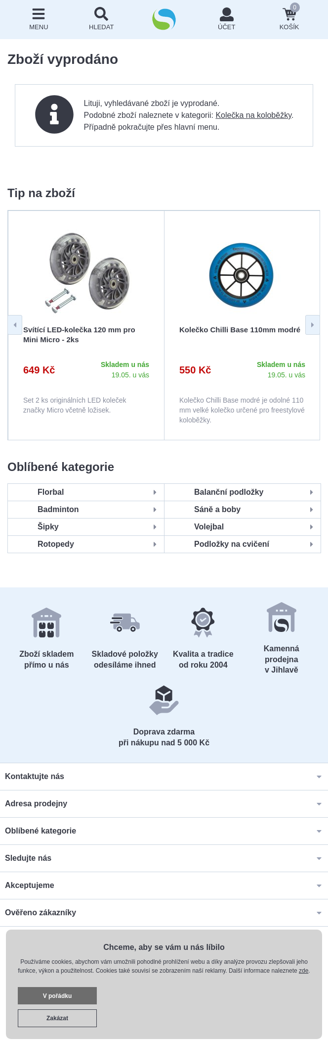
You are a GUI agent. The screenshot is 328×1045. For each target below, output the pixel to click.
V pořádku (57, 996)
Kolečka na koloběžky (253, 115)
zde (303, 970)
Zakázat (57, 1018)
